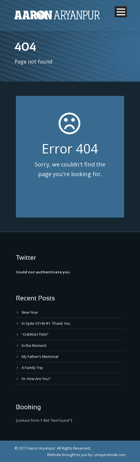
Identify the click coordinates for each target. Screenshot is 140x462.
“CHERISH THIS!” (35, 334)
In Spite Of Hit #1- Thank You (46, 323)
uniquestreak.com (109, 454)
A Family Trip (32, 367)
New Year (30, 312)
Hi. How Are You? (36, 378)
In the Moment (34, 345)
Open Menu (121, 11)
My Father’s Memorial (40, 356)
